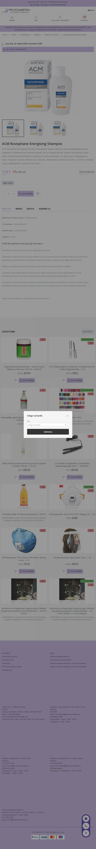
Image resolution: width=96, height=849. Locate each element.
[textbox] (47, 425)
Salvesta (48, 432)
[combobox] (48, 424)
